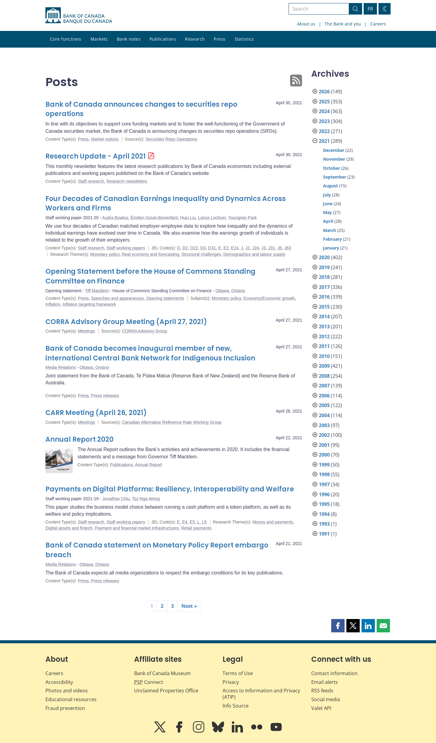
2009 (324, 366)
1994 (324, 514)
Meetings (86, 331)
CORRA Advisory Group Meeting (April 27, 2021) (126, 321)
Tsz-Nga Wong (146, 498)
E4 (184, 522)
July (327, 195)
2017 (324, 287)
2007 (324, 385)
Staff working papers (126, 248)
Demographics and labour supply (254, 254)
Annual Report (148, 464)
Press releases (105, 395)
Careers (378, 24)
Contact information (334, 673)
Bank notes (128, 39)
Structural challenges (201, 254)
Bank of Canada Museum (162, 673)
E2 (226, 248)
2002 (324, 435)
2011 (324, 346)
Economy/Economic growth (269, 298)
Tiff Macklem (97, 290)
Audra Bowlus (115, 217)
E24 (235, 248)
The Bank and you (343, 24)
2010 (324, 356)
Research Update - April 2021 (95, 156)
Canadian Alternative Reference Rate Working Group (172, 422)
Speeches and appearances (117, 298)
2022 (324, 131)
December (333, 150)
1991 (324, 533)
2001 (324, 445)
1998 (324, 474)
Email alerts (324, 682)
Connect (148, 682)
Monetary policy (105, 254)
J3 (263, 248)
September (334, 177)
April (328, 221)
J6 (279, 248)
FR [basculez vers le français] (370, 8)
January (331, 248)
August (330, 186)
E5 (192, 522)
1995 (324, 504)
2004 (324, 415)
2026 (324, 91)
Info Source (236, 705)
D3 (203, 248)
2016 (324, 296)
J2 (247, 248)
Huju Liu (188, 217)
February (332, 239)
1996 (324, 494)
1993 (324, 523)
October (331, 168)
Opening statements (165, 298)
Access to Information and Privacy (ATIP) (261, 693)
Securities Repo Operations (171, 139)
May (327, 212)
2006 (324, 395)
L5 (204, 522)
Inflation (52, 304)
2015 (324, 306)
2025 (324, 101)
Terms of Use (238, 673)
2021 (324, 141)
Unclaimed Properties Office (166, 690)
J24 (255, 248)
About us (306, 24)
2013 (324, 326)
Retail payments (196, 528)
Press (219, 39)
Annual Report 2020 (79, 439)
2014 (324, 316)
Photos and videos (66, 690)
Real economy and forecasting (150, 254)
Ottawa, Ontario (230, 290)
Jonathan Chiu (116, 498)
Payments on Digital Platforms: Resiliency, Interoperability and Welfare (169, 489)
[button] (338, 625)
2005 (324, 405)
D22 (194, 248)
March (329, 230)
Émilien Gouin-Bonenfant (154, 217)
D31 (212, 248)
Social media (325, 699)
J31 (271, 248)
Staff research (91, 181)
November (334, 159)
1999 (324, 464)
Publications (163, 39)
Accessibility (59, 682)
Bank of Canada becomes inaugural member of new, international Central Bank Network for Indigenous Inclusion (150, 353)
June (327, 203)
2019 (324, 267)
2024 (324, 111)
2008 (324, 376)
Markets (99, 39)
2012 (324, 336)
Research (195, 39)
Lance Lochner (212, 217)
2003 (324, 425)
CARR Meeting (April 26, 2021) (96, 412)
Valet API (321, 708)
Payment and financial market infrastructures (137, 528)
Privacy (231, 682)
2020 (324, 257)
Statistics (244, 39)
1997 (324, 484)
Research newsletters (127, 181)
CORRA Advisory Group (144, 331)
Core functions (65, 39)
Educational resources (71, 699)
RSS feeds (322, 690)
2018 (324, 277)
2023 (324, 121)
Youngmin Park (242, 217)
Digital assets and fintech (69, 528)
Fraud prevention (65, 708)
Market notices (105, 139)
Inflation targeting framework (89, 304)
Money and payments (273, 522)
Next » (189, 606)
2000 (324, 454)
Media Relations (60, 367)
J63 (287, 248)
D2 (185, 248)
